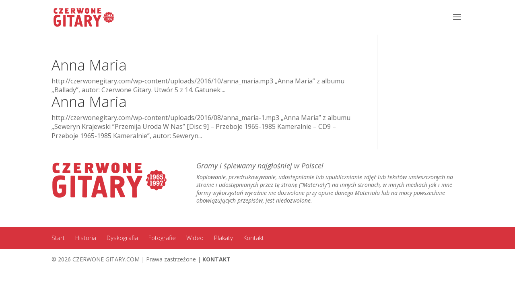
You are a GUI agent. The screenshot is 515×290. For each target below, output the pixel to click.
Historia (85, 238)
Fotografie (162, 238)
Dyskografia (122, 238)
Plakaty (223, 238)
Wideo (195, 238)
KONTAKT (216, 259)
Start (58, 238)
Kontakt (253, 238)
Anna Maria (89, 65)
